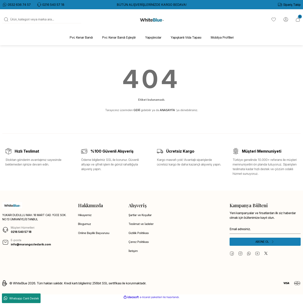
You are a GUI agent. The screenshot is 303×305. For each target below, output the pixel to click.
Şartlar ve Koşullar (141, 219)
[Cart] (297, 21)
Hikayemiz (85, 219)
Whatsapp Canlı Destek (21, 298)
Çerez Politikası (139, 247)
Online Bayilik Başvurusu (95, 238)
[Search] (41, 21)
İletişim (133, 256)
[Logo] (151, 21)
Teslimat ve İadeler (141, 228)
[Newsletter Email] (265, 233)
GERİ (137, 114)
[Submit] (265, 246)
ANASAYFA (167, 114)
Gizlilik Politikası (139, 238)
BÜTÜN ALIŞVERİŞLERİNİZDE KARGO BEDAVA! (151, 5)
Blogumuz (85, 228)
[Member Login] (285, 21)
